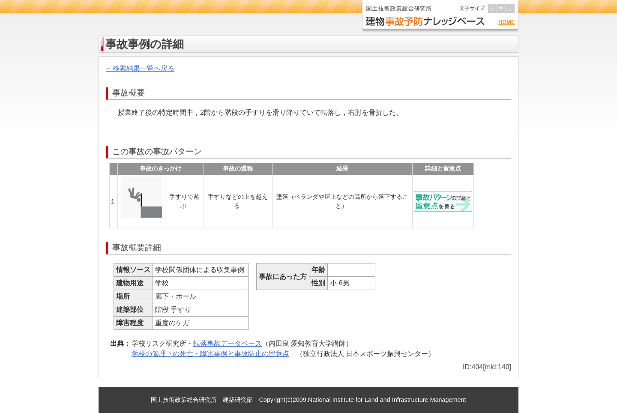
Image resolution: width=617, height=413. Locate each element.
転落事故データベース (227, 343)
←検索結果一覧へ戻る (140, 68)
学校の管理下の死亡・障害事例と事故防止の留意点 (210, 353)
